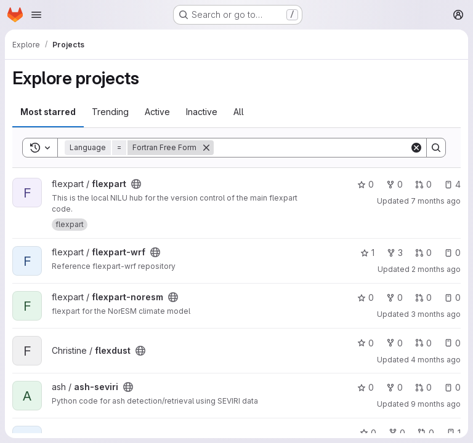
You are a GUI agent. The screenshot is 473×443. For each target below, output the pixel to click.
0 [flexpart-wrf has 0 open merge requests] (423, 252)
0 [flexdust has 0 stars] (365, 343)
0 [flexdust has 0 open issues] (452, 343)
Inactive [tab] (201, 111)
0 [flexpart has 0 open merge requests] (423, 184)
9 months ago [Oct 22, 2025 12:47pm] (436, 404)
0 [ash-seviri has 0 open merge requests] (423, 387)
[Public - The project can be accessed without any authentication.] (136, 184)
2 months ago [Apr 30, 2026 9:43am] (436, 269)
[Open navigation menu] (36, 15)
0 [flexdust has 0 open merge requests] (423, 343)
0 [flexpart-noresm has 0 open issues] (452, 297)
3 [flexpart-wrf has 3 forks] (395, 252)
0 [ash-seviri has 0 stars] (365, 387)
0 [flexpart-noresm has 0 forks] (394, 297)
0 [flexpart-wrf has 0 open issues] (452, 252)
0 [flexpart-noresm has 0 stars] (365, 297)
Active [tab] (157, 111)
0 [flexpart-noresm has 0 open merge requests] (423, 297)
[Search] (311, 147)
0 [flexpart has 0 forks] (394, 184)
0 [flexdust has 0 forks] (394, 343)
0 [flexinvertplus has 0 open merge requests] (426, 433)
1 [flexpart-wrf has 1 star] (367, 252)
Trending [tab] (110, 111)
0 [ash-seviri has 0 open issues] (452, 387)
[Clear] (416, 147)
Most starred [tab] (48, 111)
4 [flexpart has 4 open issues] (452, 184)
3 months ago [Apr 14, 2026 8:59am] (436, 314)
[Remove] (206, 147)
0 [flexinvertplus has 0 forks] (397, 433)
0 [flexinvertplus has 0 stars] (368, 433)
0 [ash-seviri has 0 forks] (394, 387)
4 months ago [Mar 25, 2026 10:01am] (436, 359)
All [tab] (238, 111)
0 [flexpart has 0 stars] (365, 184)
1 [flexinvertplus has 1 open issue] (454, 433)
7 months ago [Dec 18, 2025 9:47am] (436, 201)
